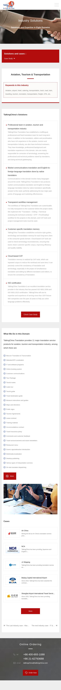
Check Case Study (30, 314)
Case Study (8, 58)
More (30, 611)
